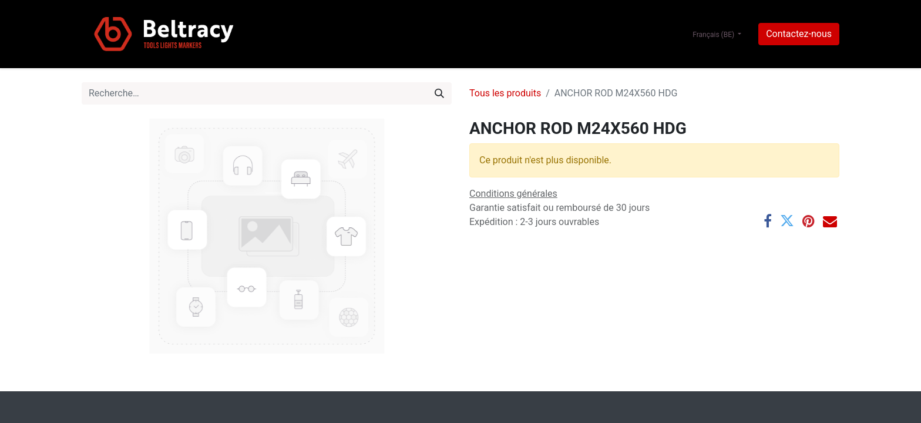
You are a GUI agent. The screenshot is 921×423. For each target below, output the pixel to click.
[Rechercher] (439, 93)
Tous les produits (505, 93)
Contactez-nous (799, 33)
